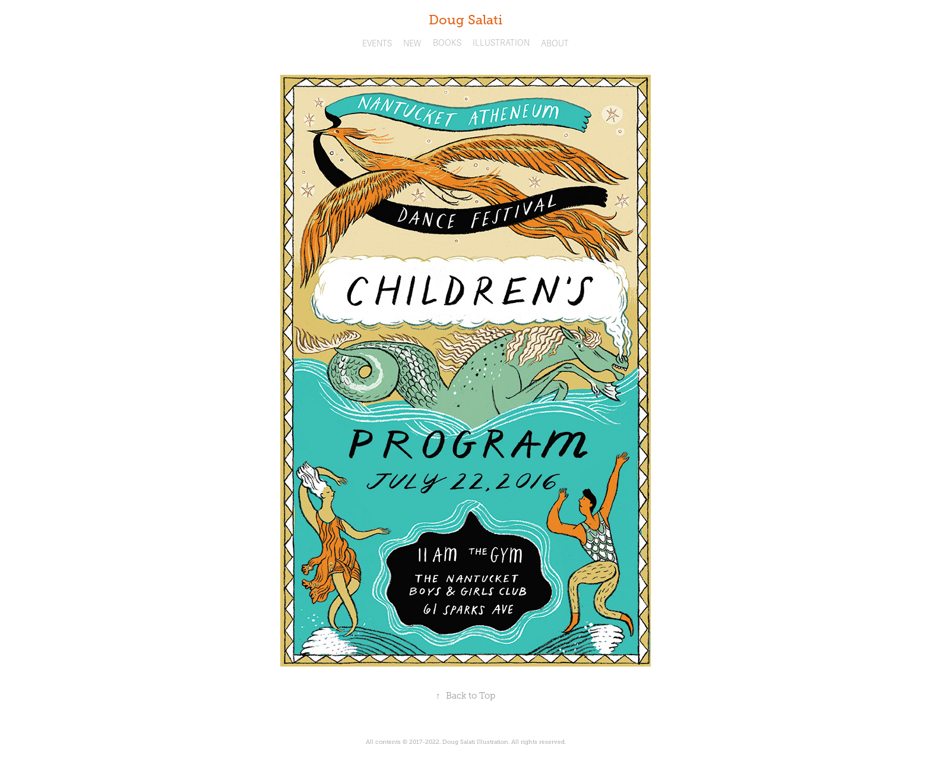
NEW (412, 44)
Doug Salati (465, 19)
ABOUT (555, 44)
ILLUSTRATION (501, 43)
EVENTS (377, 44)
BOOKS (447, 43)
